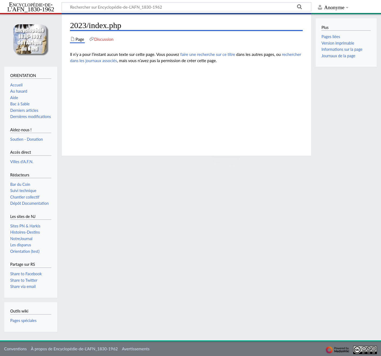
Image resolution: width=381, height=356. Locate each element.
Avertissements (135, 348)
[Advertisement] (186, 105)
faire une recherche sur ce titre (207, 54)
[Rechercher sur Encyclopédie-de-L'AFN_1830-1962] (186, 6)
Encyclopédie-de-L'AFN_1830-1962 (30, 7)
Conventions (15, 348)
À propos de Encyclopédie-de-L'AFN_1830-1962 (74, 348)
